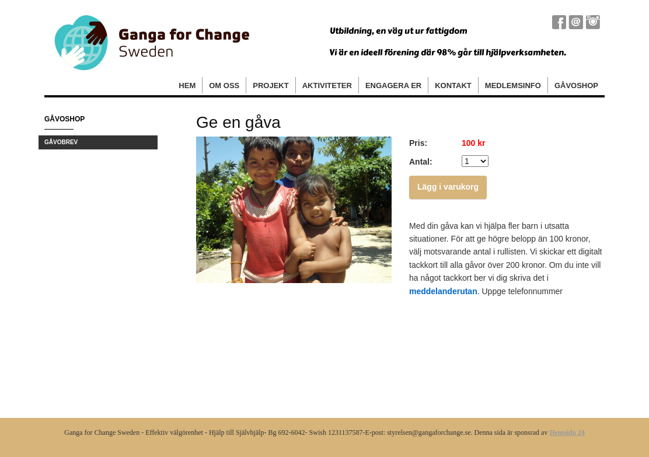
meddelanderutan (443, 291)
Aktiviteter (327, 85)
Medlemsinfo (513, 85)
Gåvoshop (576, 85)
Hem (187, 85)
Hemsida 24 (566, 432)
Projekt (270, 85)
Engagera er (393, 85)
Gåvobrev (61, 142)
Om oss (224, 85)
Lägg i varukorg (448, 186)
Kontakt (453, 85)
